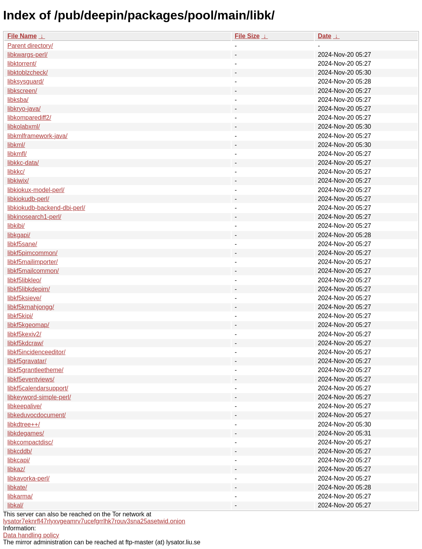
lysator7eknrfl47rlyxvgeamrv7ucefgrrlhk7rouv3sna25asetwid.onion (94, 521)
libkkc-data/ (23, 162)
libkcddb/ (19, 451)
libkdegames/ (25, 433)
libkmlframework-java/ (37, 136)
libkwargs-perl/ (27, 54)
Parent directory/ (30, 45)
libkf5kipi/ (20, 316)
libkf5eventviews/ (30, 379)
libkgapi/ (18, 235)
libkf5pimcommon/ (32, 253)
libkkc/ (15, 171)
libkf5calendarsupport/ (37, 388)
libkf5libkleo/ (24, 280)
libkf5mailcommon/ (33, 271)
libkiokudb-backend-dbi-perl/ (46, 208)
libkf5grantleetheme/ (35, 370)
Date (324, 36)
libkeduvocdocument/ (36, 415)
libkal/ (15, 505)
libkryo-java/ (23, 108)
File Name (22, 36)
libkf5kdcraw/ (25, 343)
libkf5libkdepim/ (28, 289)
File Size (247, 36)
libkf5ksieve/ (24, 298)
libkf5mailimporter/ (32, 262)
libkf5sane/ (22, 244)
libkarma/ (20, 496)
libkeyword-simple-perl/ (39, 397)
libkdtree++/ (23, 424)
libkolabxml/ (23, 126)
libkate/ (17, 487)
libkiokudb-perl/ (28, 199)
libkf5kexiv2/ (24, 334)
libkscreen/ (22, 90)
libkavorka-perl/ (28, 478)
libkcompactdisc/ (30, 442)
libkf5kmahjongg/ (30, 307)
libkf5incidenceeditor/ (36, 352)
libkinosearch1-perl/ (34, 216)
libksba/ (17, 99)
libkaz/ (16, 469)
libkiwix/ (18, 180)
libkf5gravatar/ (27, 361)
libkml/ (16, 145)
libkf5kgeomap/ (28, 325)
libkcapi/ (18, 460)
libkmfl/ (17, 153)
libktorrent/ (22, 63)
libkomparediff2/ (29, 117)
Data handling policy (31, 535)
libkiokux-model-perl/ (36, 190)
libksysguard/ (25, 81)
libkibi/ (15, 225)
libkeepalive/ (24, 406)
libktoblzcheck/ (27, 72)
